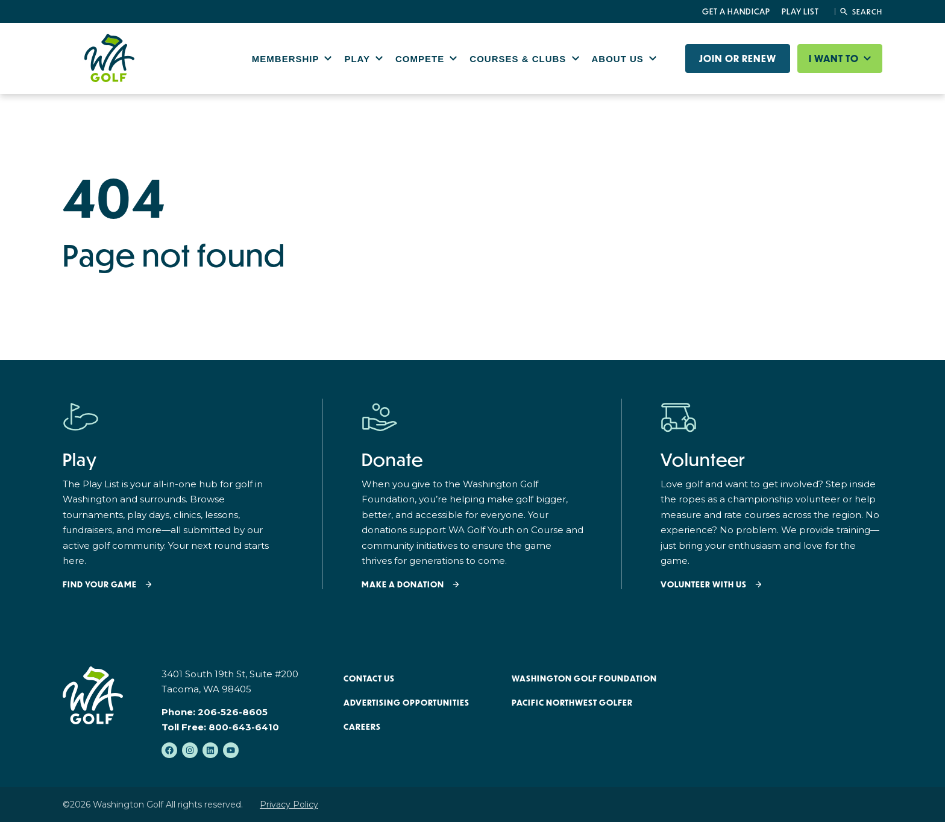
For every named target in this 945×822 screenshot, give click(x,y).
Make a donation (403, 585)
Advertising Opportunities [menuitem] (406, 702)
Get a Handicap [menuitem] (736, 11)
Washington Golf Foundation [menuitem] (584, 678)
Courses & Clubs (519, 59)
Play (358, 59)
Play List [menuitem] (800, 11)
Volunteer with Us (704, 585)
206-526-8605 (233, 712)
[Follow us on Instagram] (190, 750)
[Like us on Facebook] (169, 750)
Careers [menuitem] (362, 726)
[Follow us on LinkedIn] (210, 750)
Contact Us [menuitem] (369, 678)
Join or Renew (737, 58)
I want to (835, 58)
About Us (619, 59)
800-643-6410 (244, 727)
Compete (421, 59)
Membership (287, 59)
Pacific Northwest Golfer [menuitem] (572, 702)
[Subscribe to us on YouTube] (231, 750)
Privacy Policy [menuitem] (289, 804)
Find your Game (100, 585)
